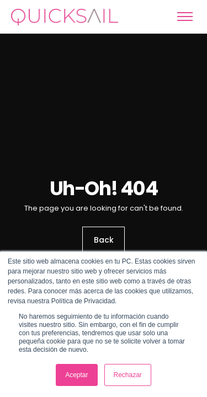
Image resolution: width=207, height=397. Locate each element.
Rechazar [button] (128, 375)
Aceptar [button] (76, 375)
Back (104, 240)
